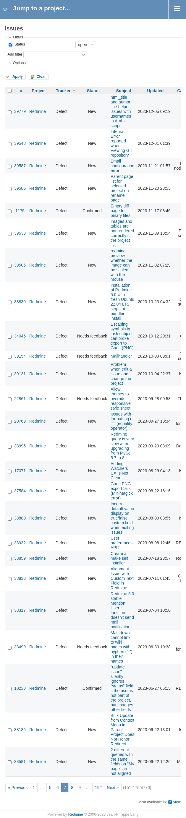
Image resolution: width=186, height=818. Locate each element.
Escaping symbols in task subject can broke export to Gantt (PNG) (122, 336)
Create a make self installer (119, 558)
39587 (20, 165)
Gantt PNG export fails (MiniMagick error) (122, 490)
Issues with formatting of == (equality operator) (122, 421)
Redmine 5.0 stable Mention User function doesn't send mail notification (122, 610)
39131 (20, 373)
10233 (20, 688)
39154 (20, 356)
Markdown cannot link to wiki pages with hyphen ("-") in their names (121, 646)
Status (19, 44)
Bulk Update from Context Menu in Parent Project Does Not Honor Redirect (122, 729)
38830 (20, 301)
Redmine (37, 111)
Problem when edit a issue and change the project (121, 374)
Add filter (14, 54)
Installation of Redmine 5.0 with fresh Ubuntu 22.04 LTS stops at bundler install (122, 302)
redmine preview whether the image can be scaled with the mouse (121, 265)
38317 (20, 610)
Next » (113, 787)
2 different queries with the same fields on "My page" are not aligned (122, 761)
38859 (20, 558)
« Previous (18, 787)
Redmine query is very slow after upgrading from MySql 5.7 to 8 (122, 446)
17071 (20, 470)
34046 (20, 336)
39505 (20, 265)
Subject (123, 90)
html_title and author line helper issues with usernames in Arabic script (121, 111)
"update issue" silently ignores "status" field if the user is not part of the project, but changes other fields (122, 688)
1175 (20, 210)
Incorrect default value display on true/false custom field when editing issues (122, 518)
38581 (20, 761)
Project (39, 90)
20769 (20, 421)
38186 (20, 729)
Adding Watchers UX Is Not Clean (119, 470)
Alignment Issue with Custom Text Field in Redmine (122, 578)
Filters (18, 37)
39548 (20, 143)
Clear (41, 76)
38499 (20, 647)
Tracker (63, 90)
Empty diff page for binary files (120, 211)
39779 (20, 111)
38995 (20, 446)
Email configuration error (122, 166)
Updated (155, 90)
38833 (20, 578)
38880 (20, 518)
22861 (20, 398)
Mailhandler (121, 356)
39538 (20, 233)
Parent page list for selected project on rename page (122, 188)
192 (98, 787)
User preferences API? (121, 543)
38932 (20, 543)
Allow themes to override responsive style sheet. (121, 398)
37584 (20, 490)
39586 (20, 188)
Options (19, 63)
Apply (17, 76)
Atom (177, 802)
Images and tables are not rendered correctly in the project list (122, 233)
